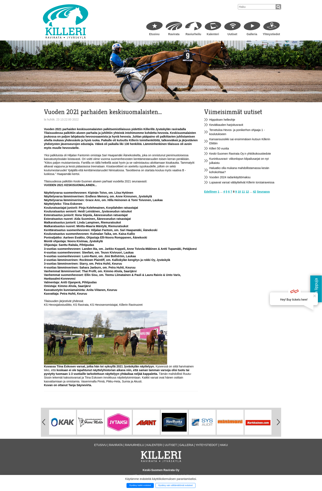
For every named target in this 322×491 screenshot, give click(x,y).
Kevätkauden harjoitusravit (226, 124)
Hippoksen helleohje (222, 119)
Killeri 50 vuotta (219, 148)
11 (243, 191)
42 (254, 191)
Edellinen (210, 191)
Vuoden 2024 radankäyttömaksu (230, 177)
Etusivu (154, 34)
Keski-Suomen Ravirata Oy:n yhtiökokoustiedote (240, 153)
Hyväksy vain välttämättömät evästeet (175, 485)
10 (239, 191)
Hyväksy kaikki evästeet (140, 485)
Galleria (252, 34)
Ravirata (173, 34)
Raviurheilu (193, 34)
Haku (224, 445)
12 (247, 191)
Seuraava (263, 191)
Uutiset (232, 34)
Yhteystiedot (271, 34)
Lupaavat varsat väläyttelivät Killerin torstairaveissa (241, 182)
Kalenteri (213, 34)
